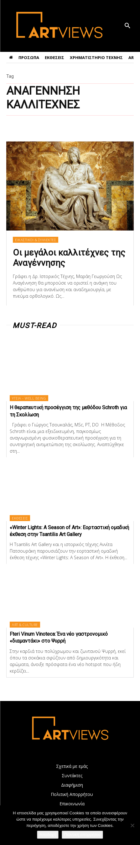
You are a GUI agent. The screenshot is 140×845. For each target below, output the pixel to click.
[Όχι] (132, 825)
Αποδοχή (47, 834)
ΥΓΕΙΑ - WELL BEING (29, 398)
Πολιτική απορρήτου (82, 834)
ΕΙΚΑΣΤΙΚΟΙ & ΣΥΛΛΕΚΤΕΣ (35, 239)
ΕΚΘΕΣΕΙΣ (20, 518)
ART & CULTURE (25, 624)
